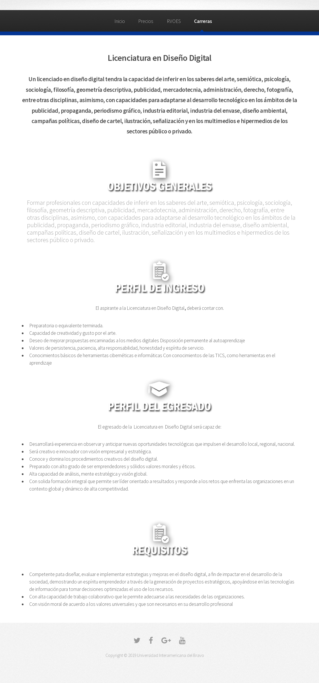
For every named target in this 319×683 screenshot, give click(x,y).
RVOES (174, 21)
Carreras (203, 21)
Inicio (119, 21)
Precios (145, 21)
